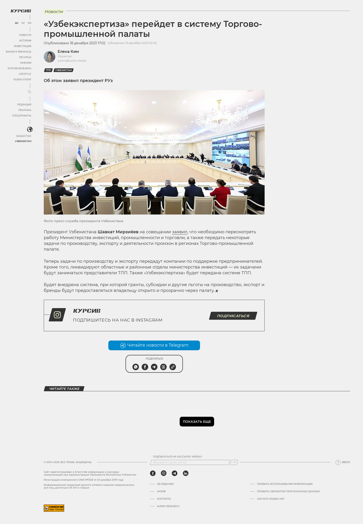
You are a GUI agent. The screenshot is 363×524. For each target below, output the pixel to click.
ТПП (48, 70)
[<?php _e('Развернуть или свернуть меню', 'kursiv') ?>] (30, 129)
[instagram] (163, 473)
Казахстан (23, 136)
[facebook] (153, 473)
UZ (23, 23)
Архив (161, 491)
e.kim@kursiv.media (72, 60)
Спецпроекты (21, 115)
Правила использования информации (285, 484)
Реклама (25, 110)
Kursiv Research (168, 506)
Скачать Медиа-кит (271, 499)
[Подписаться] (234, 462)
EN (29, 23)
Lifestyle (25, 74)
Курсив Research (19, 68)
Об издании (165, 484)
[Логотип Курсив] (20, 11)
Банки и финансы (18, 51)
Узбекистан (23, 141)
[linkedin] (185, 473)
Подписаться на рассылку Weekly (177, 456)
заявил (179, 231)
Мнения (25, 62)
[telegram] (174, 473)
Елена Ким (68, 51)
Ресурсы (25, 57)
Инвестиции (22, 46)
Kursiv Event (22, 79)
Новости (25, 35)
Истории (25, 40)
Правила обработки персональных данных (288, 491)
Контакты (164, 499)
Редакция (24, 104)
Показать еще (197, 422)
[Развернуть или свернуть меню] (29, 92)
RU (16, 23)
